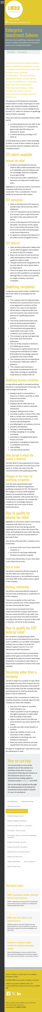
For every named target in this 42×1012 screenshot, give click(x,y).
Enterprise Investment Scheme (16, 811)
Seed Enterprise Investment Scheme (18, 852)
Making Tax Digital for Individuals (17, 821)
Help (15, 976)
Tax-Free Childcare (29, 861)
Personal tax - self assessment (16, 830)
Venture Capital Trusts (14, 866)
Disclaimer (9, 976)
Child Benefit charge (27, 801)
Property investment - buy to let (16, 842)
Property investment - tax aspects (17, 847)
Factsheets (11, 52)
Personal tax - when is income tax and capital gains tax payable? (22, 836)
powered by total (16, 1007)
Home (8, 974)
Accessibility (31, 974)
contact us (26, 780)
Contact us (15, 974)
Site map (23, 974)
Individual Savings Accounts (15, 816)
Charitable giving (12, 801)
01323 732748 (12, 19)
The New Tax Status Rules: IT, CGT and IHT (19, 825)
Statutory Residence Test (14, 856)
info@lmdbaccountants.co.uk (18, 22)
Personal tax (22, 52)
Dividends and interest (14, 806)
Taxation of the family (13, 861)
